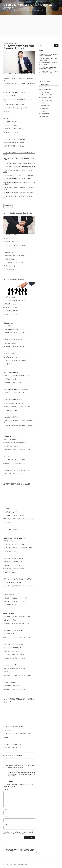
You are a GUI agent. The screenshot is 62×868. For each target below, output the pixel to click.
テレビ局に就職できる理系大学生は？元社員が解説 (16, 178)
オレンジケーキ (15, 43)
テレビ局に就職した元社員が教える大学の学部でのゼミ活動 (19, 166)
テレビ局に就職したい (9, 755)
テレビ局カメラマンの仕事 (45, 97)
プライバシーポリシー (8, 864)
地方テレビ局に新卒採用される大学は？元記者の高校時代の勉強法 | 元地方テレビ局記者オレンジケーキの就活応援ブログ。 (21, 774)
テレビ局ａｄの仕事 (43, 116)
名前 (5, 809)
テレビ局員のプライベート (45, 103)
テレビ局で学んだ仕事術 (44, 81)
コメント (6, 789)
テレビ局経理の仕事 (43, 108)
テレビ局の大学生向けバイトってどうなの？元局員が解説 (18, 175)
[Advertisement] (31, 26)
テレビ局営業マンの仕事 (44, 105)
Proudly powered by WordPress (21, 864)
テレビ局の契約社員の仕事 (45, 89)
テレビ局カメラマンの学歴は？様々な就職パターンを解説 (18, 192)
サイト (5, 824)
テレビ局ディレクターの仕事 (45, 100)
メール (5, 817)
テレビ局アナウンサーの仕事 (45, 94)
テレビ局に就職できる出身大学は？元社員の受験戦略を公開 (19, 163)
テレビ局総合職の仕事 (44, 111)
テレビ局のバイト (43, 86)
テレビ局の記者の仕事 (18, 755)
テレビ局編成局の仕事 (44, 113)
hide (10, 205)
